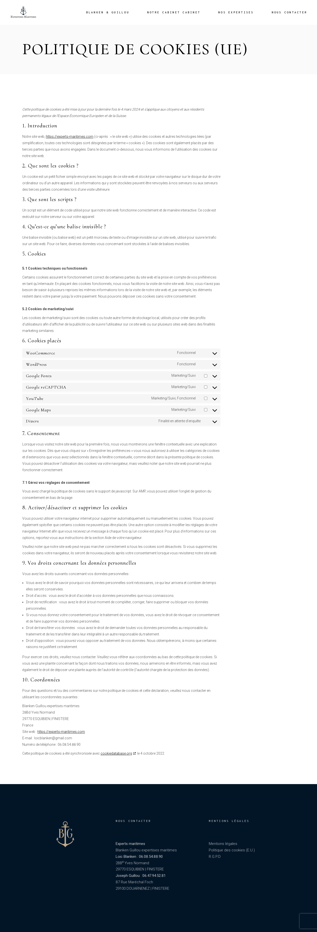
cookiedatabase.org (116, 753)
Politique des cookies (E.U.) (232, 850)
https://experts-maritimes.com (69, 137)
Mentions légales (223, 843)
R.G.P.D (215, 856)
